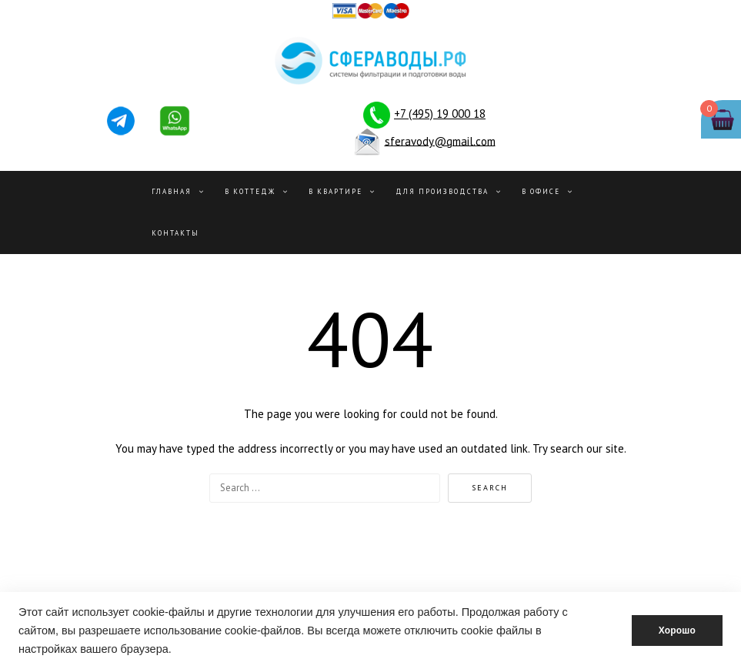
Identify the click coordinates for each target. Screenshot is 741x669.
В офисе (541, 191)
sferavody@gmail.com (440, 140)
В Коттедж (250, 191)
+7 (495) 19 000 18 (440, 113)
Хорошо (677, 630)
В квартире (335, 191)
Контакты (175, 233)
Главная (172, 191)
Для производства (442, 191)
